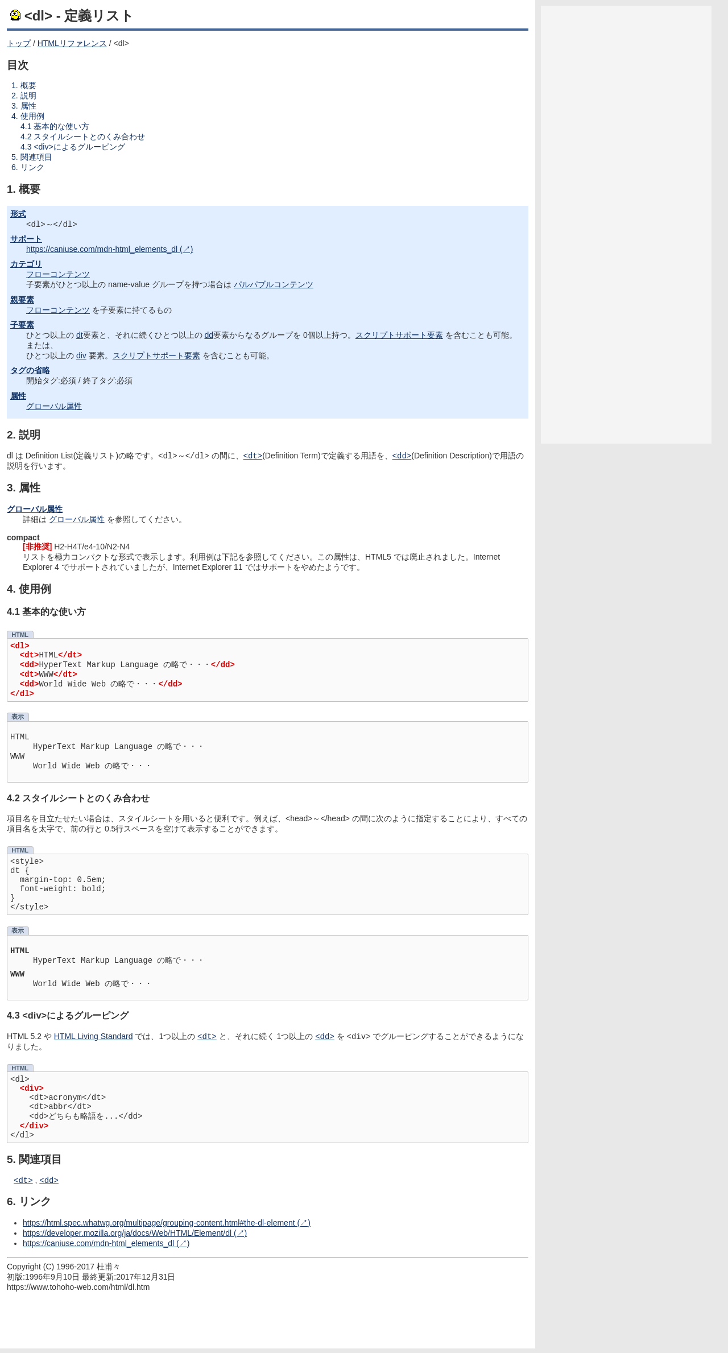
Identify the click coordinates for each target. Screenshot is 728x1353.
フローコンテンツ (58, 275)
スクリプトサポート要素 (399, 336)
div (81, 356)
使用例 (32, 116)
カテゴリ (26, 265)
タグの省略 (30, 371)
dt (79, 336)
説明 (28, 95)
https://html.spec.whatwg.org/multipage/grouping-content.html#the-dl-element (159, 1227)
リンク (32, 167)
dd (208, 336)
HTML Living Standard (93, 1039)
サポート (26, 240)
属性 (28, 105)
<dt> (23, 1184)
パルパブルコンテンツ (273, 285)
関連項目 (36, 157)
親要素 (22, 300)
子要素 (22, 325)
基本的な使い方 (61, 126)
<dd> (49, 1184)
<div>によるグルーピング (79, 146)
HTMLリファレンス (72, 43)
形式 (18, 213)
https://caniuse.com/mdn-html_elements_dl (101, 250)
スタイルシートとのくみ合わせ (89, 136)
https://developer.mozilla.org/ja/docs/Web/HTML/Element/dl (127, 1237)
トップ (19, 43)
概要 (28, 85)
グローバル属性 (54, 407)
